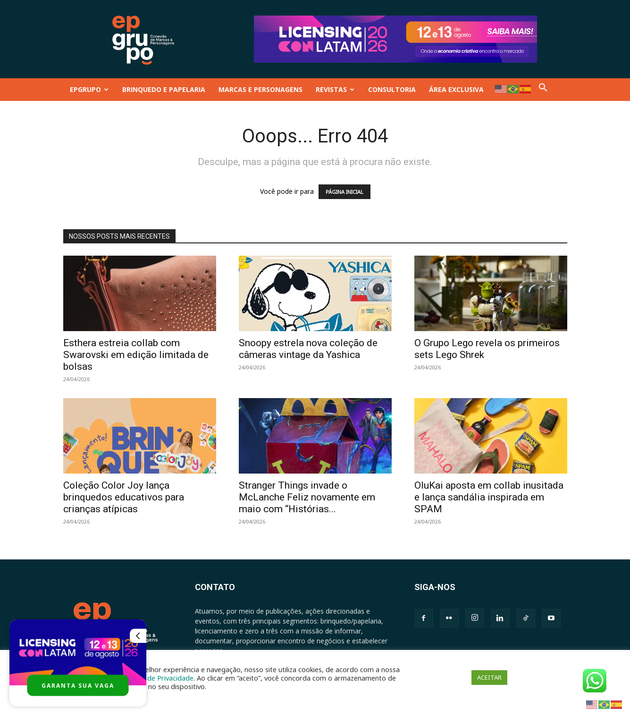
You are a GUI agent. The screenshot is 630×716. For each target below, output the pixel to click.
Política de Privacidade (158, 678)
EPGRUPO (89, 89)
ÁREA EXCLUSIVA (456, 89)
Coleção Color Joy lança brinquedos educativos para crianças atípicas (123, 497)
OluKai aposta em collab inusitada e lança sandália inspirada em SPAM (488, 497)
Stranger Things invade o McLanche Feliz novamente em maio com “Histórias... (307, 497)
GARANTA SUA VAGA (78, 686)
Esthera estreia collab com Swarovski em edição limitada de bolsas (136, 354)
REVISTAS (335, 89)
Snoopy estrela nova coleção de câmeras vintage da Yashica (308, 348)
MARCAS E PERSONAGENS (260, 89)
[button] (543, 89)
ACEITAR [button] (489, 677)
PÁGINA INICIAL (344, 191)
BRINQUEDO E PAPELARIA (163, 89)
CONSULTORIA (392, 89)
